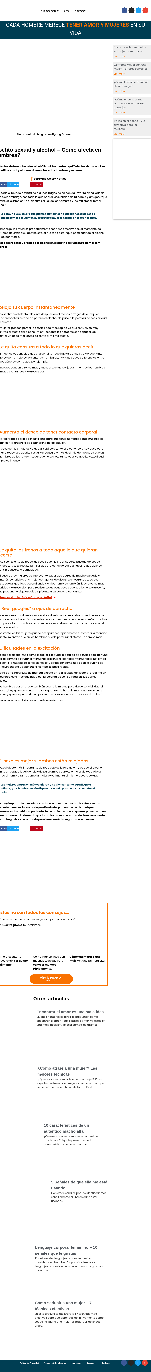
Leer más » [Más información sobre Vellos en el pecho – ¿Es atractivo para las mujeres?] (119, 133)
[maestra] (51, 421)
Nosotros (80, 10)
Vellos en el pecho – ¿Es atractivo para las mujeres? (130, 125)
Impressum (76, 1363)
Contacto (106, 1363)
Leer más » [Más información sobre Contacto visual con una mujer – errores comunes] (119, 73)
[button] (13, 184)
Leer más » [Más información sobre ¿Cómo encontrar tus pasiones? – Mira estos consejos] (119, 112)
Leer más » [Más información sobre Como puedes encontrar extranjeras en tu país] (119, 56)
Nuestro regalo (50, 10)
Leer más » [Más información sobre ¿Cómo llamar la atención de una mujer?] (119, 91)
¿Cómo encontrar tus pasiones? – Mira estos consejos (129, 103)
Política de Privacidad (29, 1363)
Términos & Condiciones (55, 1363)
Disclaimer (91, 1363)
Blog (66, 10)
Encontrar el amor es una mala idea (70, 1012)
